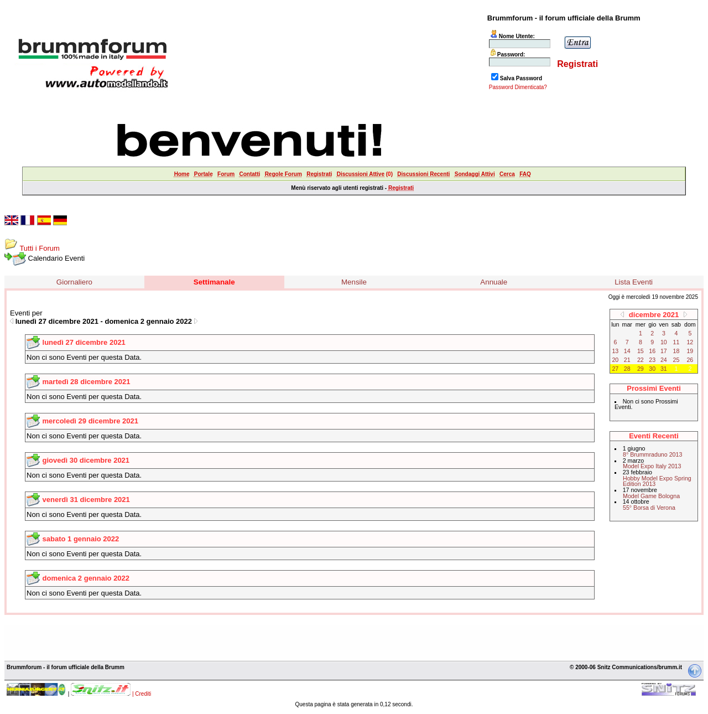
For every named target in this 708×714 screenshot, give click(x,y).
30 (652, 368)
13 (615, 351)
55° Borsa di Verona (649, 507)
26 (689, 359)
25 (676, 359)
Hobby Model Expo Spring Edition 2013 (657, 481)
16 (652, 351)
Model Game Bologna (651, 496)
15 (640, 351)
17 (663, 351)
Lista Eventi (634, 282)
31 (663, 368)
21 (627, 359)
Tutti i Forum (39, 248)
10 (663, 342)
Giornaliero (74, 282)
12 (689, 342)
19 (689, 351)
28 (627, 368)
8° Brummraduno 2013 (652, 454)
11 (676, 342)
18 (676, 351)
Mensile (354, 282)
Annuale (493, 282)
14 (627, 351)
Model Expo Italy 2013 (652, 466)
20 (615, 359)
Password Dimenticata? (518, 87)
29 (640, 368)
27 (615, 368)
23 (652, 359)
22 (640, 359)
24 (663, 359)
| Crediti (141, 694)
